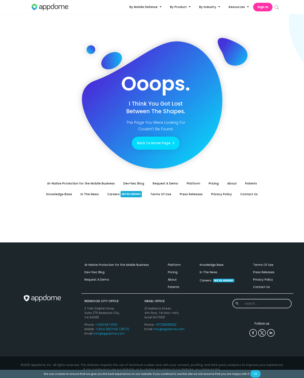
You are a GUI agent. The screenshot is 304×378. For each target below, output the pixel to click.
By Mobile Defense (145, 7)
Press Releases (191, 194)
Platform (193, 183)
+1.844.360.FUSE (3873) (112, 329)
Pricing (214, 183)
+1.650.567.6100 (106, 325)
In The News (89, 194)
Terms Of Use (160, 194)
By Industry (209, 7)
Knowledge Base (59, 194)
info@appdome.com (109, 333)
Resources (239, 7)
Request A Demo (165, 183)
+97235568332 (165, 325)
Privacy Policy (221, 194)
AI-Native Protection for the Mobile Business (81, 183)
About (232, 183)
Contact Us (249, 194)
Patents (251, 183)
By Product (180, 7)
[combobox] (261, 303)
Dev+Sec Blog (133, 183)
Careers (124, 194)
